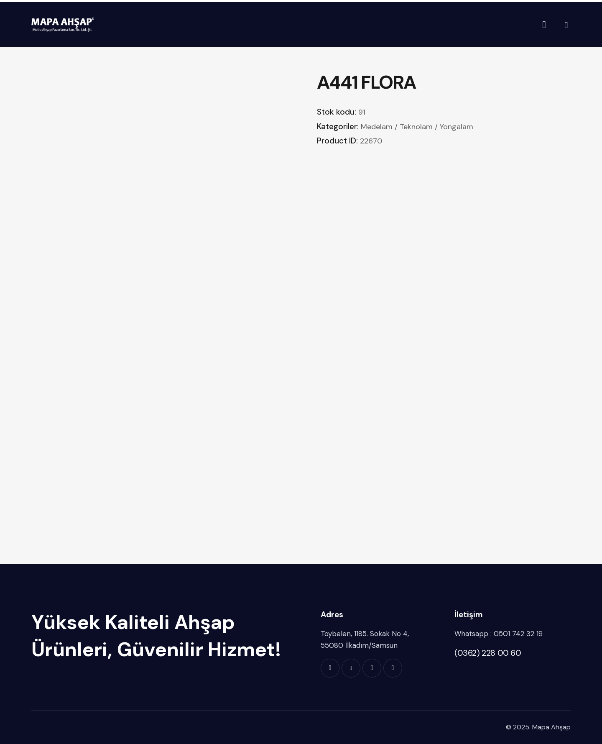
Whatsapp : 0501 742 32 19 (498, 633)
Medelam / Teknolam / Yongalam (417, 127)
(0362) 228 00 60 (487, 652)
